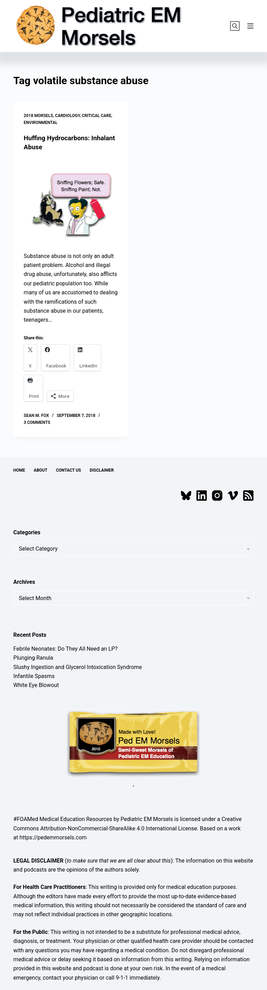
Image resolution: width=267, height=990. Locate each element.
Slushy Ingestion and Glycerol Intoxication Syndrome (77, 666)
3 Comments (37, 422)
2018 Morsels (38, 115)
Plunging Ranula (33, 657)
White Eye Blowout (36, 685)
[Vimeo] (233, 495)
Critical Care (96, 115)
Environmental (41, 122)
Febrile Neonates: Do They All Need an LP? (65, 648)
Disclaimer (102, 469)
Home (19, 469)
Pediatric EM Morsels (147, 819)
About (40, 469)
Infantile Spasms (34, 675)
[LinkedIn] (201, 495)
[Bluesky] (186, 495)
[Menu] (250, 26)
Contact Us (68, 469)
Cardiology (67, 115)
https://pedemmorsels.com (53, 837)
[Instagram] (217, 495)
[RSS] (248, 495)
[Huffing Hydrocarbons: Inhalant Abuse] (70, 201)
